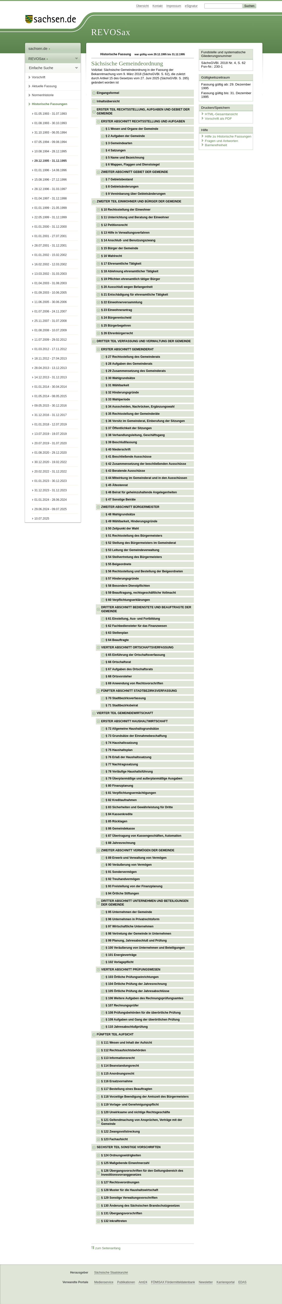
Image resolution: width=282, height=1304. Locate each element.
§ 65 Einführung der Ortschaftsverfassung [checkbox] (135, 655)
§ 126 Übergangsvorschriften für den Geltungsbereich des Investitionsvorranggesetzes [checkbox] (142, 1172)
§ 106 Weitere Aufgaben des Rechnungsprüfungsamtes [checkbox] (144, 998)
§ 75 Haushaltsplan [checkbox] (119, 750)
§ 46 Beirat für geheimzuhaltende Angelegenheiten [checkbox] (141, 492)
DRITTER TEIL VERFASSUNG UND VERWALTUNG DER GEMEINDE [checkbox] (144, 341)
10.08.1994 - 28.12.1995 (50, 151)
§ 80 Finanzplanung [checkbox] (119, 785)
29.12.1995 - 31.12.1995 (50, 161)
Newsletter (206, 1282)
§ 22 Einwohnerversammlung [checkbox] (121, 302)
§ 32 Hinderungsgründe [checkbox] (122, 392)
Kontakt (158, 6)
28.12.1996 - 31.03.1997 (50, 189)
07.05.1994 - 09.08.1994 (50, 142)
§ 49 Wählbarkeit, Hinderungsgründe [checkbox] (131, 521)
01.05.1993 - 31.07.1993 (50, 113)
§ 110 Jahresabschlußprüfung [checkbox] (127, 1026)
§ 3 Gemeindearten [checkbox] (119, 143)
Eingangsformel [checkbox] (108, 93)
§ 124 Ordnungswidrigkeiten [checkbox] (121, 1155)
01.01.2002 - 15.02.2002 (50, 255)
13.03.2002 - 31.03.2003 (50, 274)
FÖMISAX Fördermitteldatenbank (173, 1282)
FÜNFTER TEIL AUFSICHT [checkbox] (115, 1034)
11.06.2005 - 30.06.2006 (50, 302)
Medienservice (103, 1282)
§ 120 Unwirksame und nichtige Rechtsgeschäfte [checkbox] (135, 1112)
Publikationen (126, 1282)
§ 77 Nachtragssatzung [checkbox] (122, 764)
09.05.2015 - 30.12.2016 (50, 405)
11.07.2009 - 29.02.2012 (50, 339)
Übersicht (142, 6)
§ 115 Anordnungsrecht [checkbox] (117, 1073)
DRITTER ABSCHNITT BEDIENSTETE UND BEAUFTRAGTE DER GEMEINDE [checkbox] (146, 609)
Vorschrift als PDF (215, 117)
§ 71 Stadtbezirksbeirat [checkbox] (122, 705)
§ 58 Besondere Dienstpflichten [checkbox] (128, 585)
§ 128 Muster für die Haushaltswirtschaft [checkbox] (129, 1190)
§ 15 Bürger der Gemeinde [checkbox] (119, 248)
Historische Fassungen (49, 104)
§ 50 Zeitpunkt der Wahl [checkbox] (122, 528)
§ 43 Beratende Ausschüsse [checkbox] (125, 470)
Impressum (173, 6)
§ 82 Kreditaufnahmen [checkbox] (121, 800)
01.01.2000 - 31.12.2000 (50, 226)
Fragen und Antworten (218, 138)
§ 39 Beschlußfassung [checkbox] (121, 442)
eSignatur (191, 6)
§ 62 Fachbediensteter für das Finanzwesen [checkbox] (136, 626)
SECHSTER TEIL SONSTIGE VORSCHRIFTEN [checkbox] (129, 1147)
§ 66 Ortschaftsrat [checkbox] (118, 662)
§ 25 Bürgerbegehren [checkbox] (116, 325)
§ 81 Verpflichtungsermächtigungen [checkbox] (131, 793)
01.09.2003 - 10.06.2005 (50, 292)
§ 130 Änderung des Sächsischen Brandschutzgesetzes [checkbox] (140, 1205)
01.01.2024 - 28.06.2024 (50, 499)
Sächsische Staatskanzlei (111, 1272)
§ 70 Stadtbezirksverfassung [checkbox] (126, 698)
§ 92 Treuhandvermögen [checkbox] (123, 879)
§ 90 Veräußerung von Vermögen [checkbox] (129, 864)
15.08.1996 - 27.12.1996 (50, 179)
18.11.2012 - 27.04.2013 (50, 358)
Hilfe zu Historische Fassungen (224, 134)
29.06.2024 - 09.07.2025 (50, 509)
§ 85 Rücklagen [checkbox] (116, 821)
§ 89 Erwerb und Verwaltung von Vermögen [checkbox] (136, 858)
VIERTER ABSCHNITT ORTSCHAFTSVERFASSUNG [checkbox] (137, 647)
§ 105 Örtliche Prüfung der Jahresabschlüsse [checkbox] (137, 991)
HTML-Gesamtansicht (218, 113)
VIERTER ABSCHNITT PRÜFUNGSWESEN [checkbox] (130, 969)
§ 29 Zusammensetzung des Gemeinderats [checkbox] (136, 371)
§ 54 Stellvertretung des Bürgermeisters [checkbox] (134, 557)
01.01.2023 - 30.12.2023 (50, 481)
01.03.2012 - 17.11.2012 (50, 349)
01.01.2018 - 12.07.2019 (50, 424)
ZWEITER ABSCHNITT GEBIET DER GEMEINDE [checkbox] (134, 172)
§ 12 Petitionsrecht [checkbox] (114, 225)
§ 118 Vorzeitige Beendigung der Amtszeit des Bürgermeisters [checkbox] (145, 1096)
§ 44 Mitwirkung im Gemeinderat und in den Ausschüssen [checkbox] (146, 478)
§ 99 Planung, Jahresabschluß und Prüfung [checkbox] (136, 940)
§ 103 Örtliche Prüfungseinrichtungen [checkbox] (132, 977)
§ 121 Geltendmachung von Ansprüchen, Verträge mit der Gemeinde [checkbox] (141, 1122)
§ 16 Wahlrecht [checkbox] (111, 256)
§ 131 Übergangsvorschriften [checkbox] (121, 1213)
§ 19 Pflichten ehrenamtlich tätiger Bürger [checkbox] (130, 279)
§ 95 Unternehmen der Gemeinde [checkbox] (129, 912)
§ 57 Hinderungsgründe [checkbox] (122, 578)
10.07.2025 (41, 518)
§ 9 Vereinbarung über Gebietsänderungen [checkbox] (136, 193)
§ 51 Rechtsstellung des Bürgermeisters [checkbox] (134, 535)
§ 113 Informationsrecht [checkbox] (118, 1058)
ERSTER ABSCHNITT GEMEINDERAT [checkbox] (127, 349)
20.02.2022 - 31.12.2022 (50, 471)
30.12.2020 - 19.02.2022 (50, 462)
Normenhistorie (43, 95)
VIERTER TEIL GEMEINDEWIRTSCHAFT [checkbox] (125, 713)
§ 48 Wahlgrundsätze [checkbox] (120, 514)
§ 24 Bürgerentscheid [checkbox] (116, 317)
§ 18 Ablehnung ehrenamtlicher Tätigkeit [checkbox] (129, 271)
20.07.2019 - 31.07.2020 (50, 443)
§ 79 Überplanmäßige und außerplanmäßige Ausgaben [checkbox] (144, 778)
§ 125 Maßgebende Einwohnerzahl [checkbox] (125, 1163)
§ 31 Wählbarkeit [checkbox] (117, 385)
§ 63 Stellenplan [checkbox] (117, 633)
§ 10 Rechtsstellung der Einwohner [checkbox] (126, 209)
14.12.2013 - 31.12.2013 (50, 377)
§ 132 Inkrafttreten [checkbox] (114, 1221)
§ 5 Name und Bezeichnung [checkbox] (125, 157)
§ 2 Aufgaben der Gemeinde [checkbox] (125, 136)
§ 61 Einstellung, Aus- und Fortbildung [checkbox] (133, 618)
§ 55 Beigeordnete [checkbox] (118, 564)
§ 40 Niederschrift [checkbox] (118, 449)
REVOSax (110, 32)
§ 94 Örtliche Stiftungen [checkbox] (122, 893)
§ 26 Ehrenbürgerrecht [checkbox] (117, 333)
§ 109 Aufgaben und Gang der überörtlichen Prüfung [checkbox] (143, 1019)
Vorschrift (38, 77)
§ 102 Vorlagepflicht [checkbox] (119, 962)
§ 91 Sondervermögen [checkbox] (121, 872)
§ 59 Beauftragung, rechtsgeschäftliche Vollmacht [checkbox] (141, 592)
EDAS (242, 1282)
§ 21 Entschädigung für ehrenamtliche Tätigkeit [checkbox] (134, 294)
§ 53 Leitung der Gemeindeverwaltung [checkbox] (132, 550)
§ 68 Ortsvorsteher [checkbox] (119, 676)
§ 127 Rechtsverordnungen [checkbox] (120, 1182)
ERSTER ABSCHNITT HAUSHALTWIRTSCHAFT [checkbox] (134, 721)
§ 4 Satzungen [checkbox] (116, 150)
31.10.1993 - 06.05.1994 (50, 132)
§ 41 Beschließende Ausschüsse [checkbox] (129, 456)
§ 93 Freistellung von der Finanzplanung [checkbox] (134, 886)
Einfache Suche (41, 68)
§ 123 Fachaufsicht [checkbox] (114, 1139)
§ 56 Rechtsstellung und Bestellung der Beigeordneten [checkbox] (144, 571)
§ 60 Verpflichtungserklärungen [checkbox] (128, 600)
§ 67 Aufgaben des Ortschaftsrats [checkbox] (129, 669)
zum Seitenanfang (106, 1248)
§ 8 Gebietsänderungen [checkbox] (122, 186)
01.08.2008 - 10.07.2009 (50, 330)
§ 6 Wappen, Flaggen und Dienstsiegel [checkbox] (133, 164)
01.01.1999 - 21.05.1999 (50, 208)
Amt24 (143, 1282)
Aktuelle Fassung (44, 86)
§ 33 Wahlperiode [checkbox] (118, 399)
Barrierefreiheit (213, 143)
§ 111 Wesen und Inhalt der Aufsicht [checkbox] (126, 1042)
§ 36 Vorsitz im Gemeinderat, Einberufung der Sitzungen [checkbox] (145, 421)
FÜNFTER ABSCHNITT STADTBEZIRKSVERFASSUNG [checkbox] (139, 691)
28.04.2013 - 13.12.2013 (50, 368)
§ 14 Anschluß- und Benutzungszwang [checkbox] (128, 240)
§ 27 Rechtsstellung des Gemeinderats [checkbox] (133, 357)
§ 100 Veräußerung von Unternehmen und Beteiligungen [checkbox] (145, 947)
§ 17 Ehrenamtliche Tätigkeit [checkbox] (121, 263)
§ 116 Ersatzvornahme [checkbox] (117, 1081)
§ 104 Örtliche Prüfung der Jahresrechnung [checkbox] (136, 984)
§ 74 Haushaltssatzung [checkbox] (122, 743)
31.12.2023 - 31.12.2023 (50, 490)
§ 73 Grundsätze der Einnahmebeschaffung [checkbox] (136, 736)
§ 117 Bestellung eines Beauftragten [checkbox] (126, 1089)
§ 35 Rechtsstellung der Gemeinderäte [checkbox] (133, 414)
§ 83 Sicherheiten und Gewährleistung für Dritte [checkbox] (139, 807)
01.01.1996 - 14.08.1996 (50, 170)
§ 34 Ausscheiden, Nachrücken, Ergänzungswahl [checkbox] (140, 406)
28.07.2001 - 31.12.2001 (50, 245)
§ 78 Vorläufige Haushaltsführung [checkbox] (129, 771)
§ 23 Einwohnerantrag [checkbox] (116, 310)
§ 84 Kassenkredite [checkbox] (119, 814)
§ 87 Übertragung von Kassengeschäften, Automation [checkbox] (143, 835)
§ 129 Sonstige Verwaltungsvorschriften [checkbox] (129, 1197)
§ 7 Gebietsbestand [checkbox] (119, 179)
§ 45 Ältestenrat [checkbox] (117, 485)
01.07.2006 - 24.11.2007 (50, 311)
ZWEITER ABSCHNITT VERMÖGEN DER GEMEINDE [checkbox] (138, 850)
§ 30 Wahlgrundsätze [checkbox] (120, 378)
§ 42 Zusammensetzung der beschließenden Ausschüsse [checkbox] (146, 464)
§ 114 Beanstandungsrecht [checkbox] (120, 1065)
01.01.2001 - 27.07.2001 (50, 236)
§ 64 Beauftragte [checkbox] (117, 640)
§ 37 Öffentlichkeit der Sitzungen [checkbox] (129, 428)
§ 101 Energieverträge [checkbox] (121, 955)
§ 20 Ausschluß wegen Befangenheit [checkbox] (127, 287)
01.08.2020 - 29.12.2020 (50, 452)
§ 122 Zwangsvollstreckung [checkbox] (120, 1131)
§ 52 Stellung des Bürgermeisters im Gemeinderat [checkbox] (141, 543)
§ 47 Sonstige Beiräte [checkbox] (121, 499)
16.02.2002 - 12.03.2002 (50, 264)
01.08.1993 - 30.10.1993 (50, 123)
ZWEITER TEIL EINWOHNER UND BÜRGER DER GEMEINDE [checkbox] (139, 201)
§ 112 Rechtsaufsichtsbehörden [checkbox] (123, 1050)
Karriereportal (226, 1282)
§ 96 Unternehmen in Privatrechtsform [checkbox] (132, 919)
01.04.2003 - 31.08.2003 (50, 283)
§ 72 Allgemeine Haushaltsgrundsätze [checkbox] (132, 728)
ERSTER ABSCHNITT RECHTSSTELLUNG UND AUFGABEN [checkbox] (143, 121)
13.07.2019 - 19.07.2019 (50, 434)
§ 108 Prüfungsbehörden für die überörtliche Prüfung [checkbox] (143, 1012)
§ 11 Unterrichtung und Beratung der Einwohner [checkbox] (135, 217)
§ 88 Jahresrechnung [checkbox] (120, 843)
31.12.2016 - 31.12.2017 (50, 415)
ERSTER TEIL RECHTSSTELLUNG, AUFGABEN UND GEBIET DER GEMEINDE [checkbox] (143, 111)
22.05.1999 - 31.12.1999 (50, 217)
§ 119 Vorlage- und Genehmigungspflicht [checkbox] (130, 1104)
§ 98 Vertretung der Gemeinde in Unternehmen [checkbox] (138, 933)
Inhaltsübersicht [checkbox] (108, 101)
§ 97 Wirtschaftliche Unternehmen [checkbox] (130, 926)
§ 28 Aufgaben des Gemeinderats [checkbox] (129, 363)
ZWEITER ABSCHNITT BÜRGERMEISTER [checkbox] (130, 507)
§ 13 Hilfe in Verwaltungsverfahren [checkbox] (125, 232)
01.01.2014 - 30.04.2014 (50, 386)
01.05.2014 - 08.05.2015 (50, 396)
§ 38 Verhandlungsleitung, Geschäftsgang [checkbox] (135, 435)
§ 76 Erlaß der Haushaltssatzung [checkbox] (129, 757)
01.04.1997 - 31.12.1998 (50, 198)
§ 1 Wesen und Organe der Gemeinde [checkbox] (132, 129)
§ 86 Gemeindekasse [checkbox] (120, 828)
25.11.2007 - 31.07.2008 (50, 321)
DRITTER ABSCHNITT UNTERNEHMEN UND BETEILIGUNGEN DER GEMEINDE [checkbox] (144, 903)
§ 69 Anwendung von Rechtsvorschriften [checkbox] (134, 683)
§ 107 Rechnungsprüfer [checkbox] (122, 1005)
